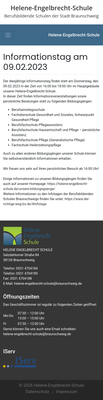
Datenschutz (37, 391)
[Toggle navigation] (8, 35)
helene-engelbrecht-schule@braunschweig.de (37, 334)
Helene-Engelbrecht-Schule (74, 34)
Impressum (66, 391)
